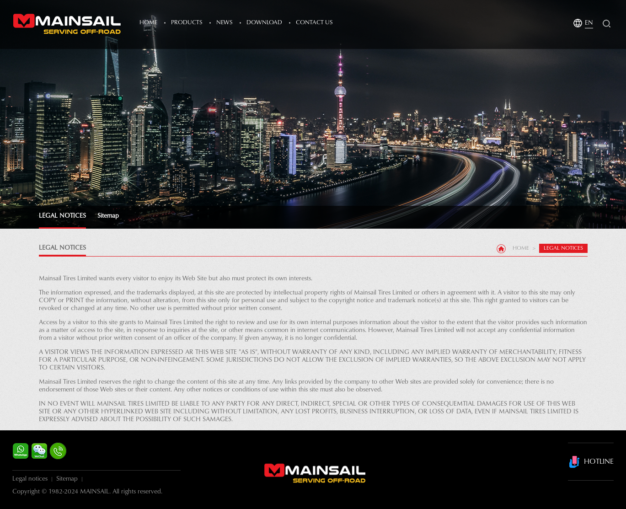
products (187, 23)
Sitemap (108, 216)
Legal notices (30, 479)
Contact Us (314, 23)
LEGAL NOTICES (62, 216)
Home (148, 23)
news (224, 23)
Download (264, 23)
